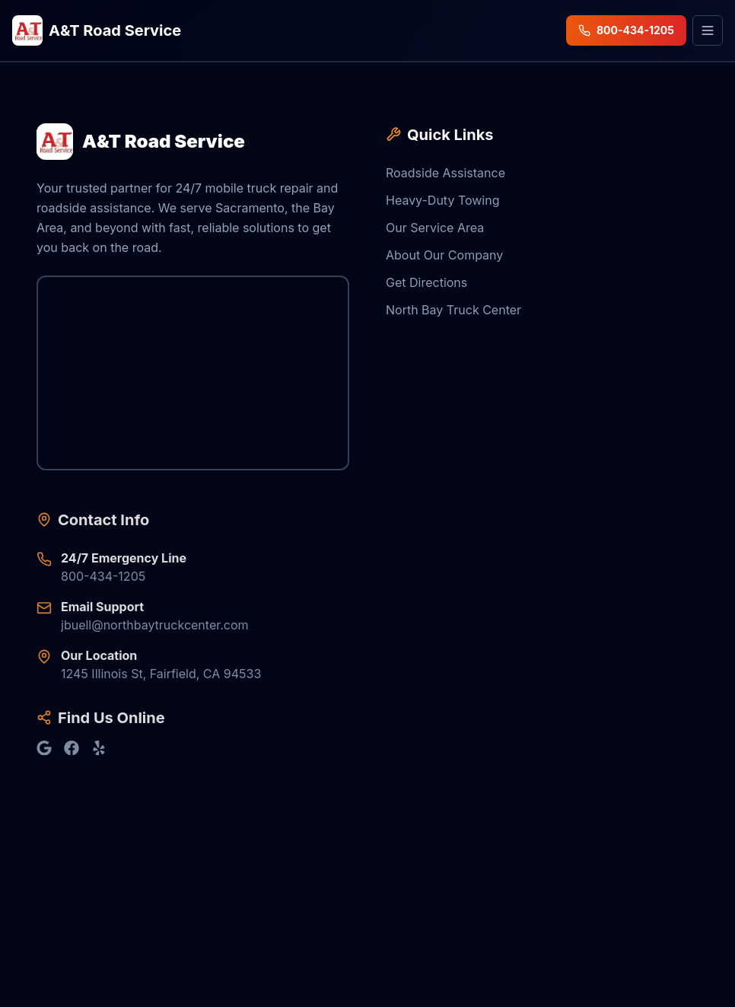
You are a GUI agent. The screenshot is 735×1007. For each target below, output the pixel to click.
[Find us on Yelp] (99, 749)
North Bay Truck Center (453, 310)
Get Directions (426, 283)
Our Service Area (435, 228)
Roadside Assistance (445, 173)
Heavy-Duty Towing (443, 201)
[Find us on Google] (44, 749)
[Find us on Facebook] (71, 749)
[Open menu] (707, 30)
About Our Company (444, 255)
